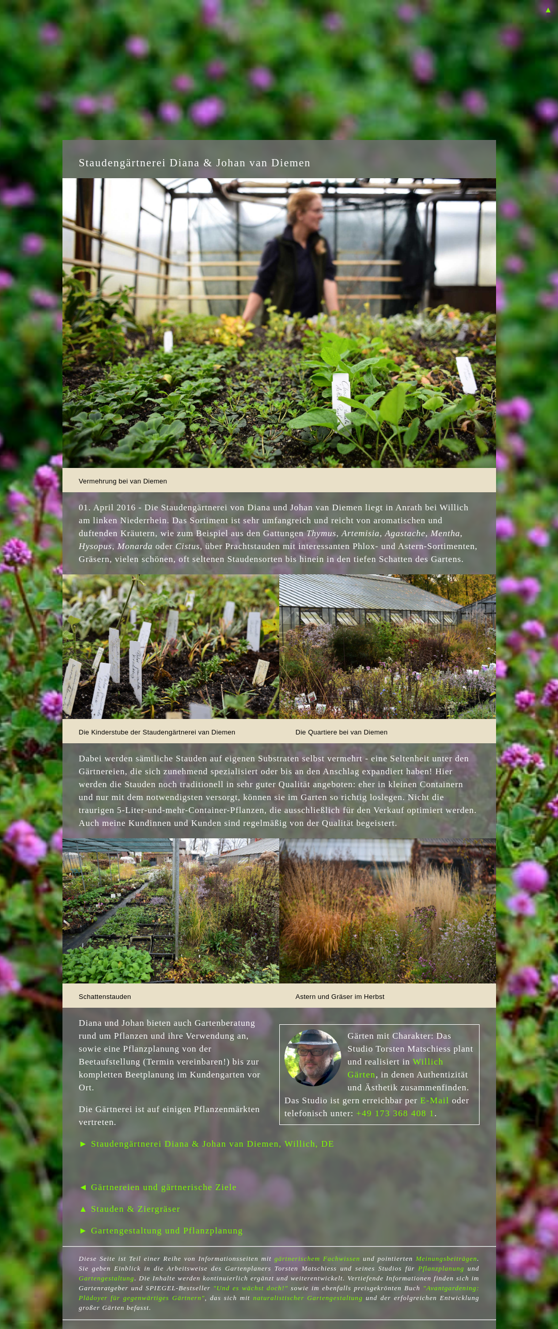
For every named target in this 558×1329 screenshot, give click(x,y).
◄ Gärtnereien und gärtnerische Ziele (158, 1187)
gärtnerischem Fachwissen (317, 1258)
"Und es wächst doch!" (250, 1288)
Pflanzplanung (441, 1268)
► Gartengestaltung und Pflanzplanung (161, 1231)
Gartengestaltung (107, 1278)
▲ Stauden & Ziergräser (130, 1209)
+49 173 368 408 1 (395, 1113)
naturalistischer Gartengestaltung (307, 1298)
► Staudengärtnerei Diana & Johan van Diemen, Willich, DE (206, 1144)
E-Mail (434, 1100)
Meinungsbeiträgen (446, 1258)
